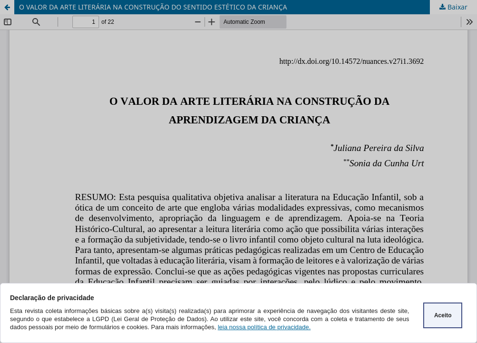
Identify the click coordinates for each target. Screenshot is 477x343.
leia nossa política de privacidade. (264, 327)
